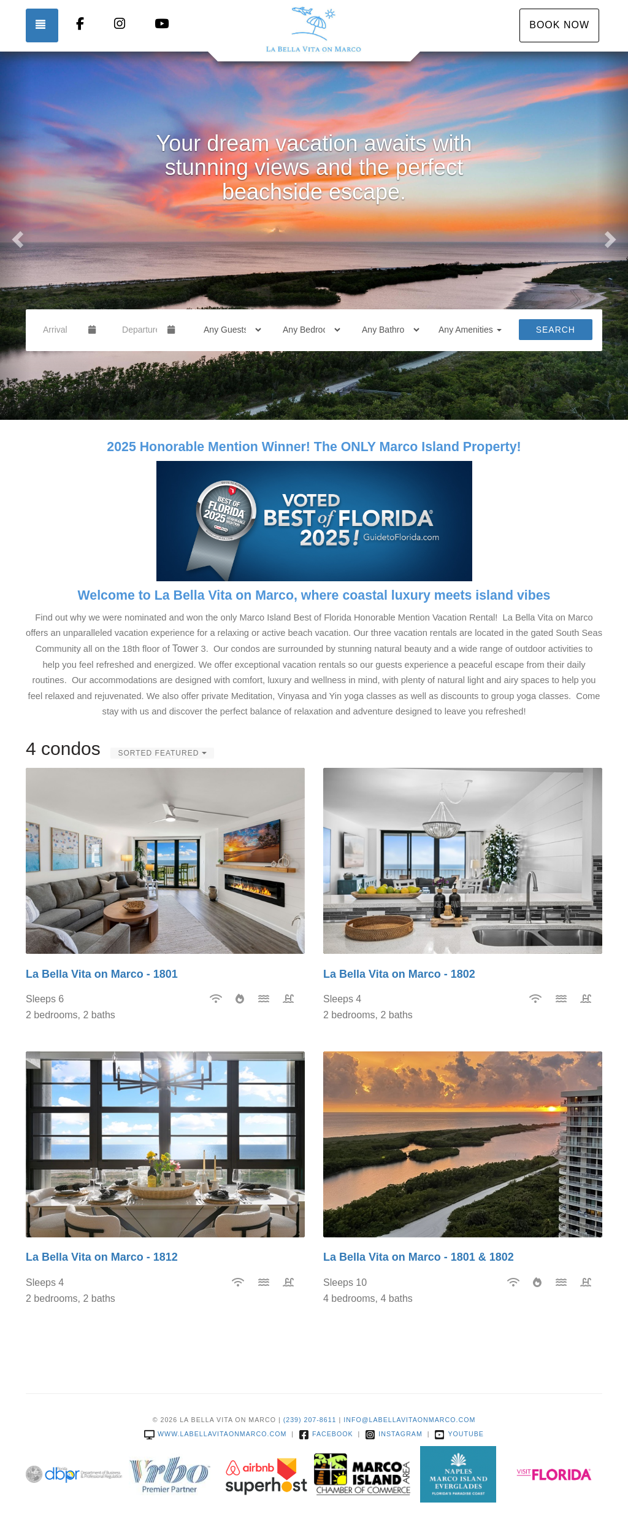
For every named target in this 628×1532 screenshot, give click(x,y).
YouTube (459, 1433)
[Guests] (228, 329)
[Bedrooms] (307, 329)
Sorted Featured (162, 753)
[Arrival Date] (60, 329)
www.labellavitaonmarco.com (215, 1433)
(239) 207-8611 (310, 1419)
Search (555, 330)
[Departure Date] (139, 329)
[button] (15, 236)
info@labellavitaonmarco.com (409, 1419)
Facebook (326, 1433)
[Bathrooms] (386, 329)
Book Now (559, 25)
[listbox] (314, 236)
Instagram (394, 1433)
